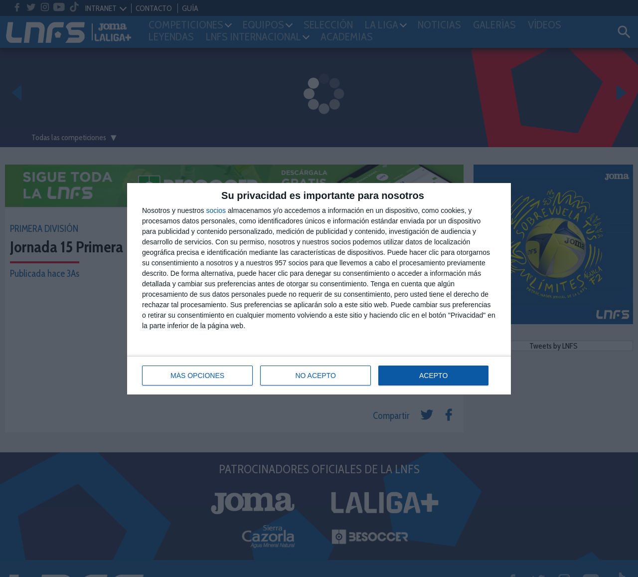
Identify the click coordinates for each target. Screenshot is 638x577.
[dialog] (319, 288)
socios (216, 210)
